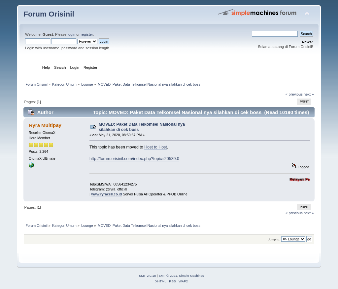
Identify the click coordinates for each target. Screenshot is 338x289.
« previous (294, 94)
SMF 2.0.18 (147, 275)
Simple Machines (191, 275)
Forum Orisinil (48, 14)
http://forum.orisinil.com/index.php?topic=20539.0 (134, 158)
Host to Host (155, 147)
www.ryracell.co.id (106, 194)
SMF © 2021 (168, 275)
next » (309, 94)
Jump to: (274, 239)
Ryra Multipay (45, 125)
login (71, 34)
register (87, 34)
